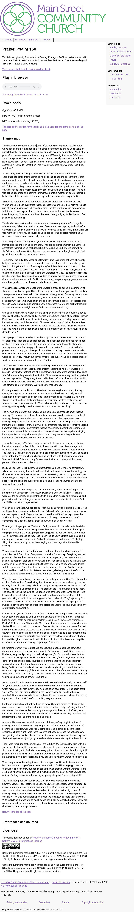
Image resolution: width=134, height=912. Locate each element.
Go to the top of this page (14, 885)
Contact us (115, 97)
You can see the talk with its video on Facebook (26, 69)
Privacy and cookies (17, 902)
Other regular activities (121, 51)
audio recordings (61, 882)
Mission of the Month (120, 55)
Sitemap (66, 902)
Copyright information (92, 902)
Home (6, 40)
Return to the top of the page (17, 812)
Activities (20, 39)
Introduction (116, 89)
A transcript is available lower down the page (25, 94)
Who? (47, 39)
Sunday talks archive (120, 64)
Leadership (115, 93)
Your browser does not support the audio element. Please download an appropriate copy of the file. (22, 86)
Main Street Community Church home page (25, 882)
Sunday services (118, 47)
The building (116, 78)
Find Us (33, 39)
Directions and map (119, 74)
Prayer (113, 60)
